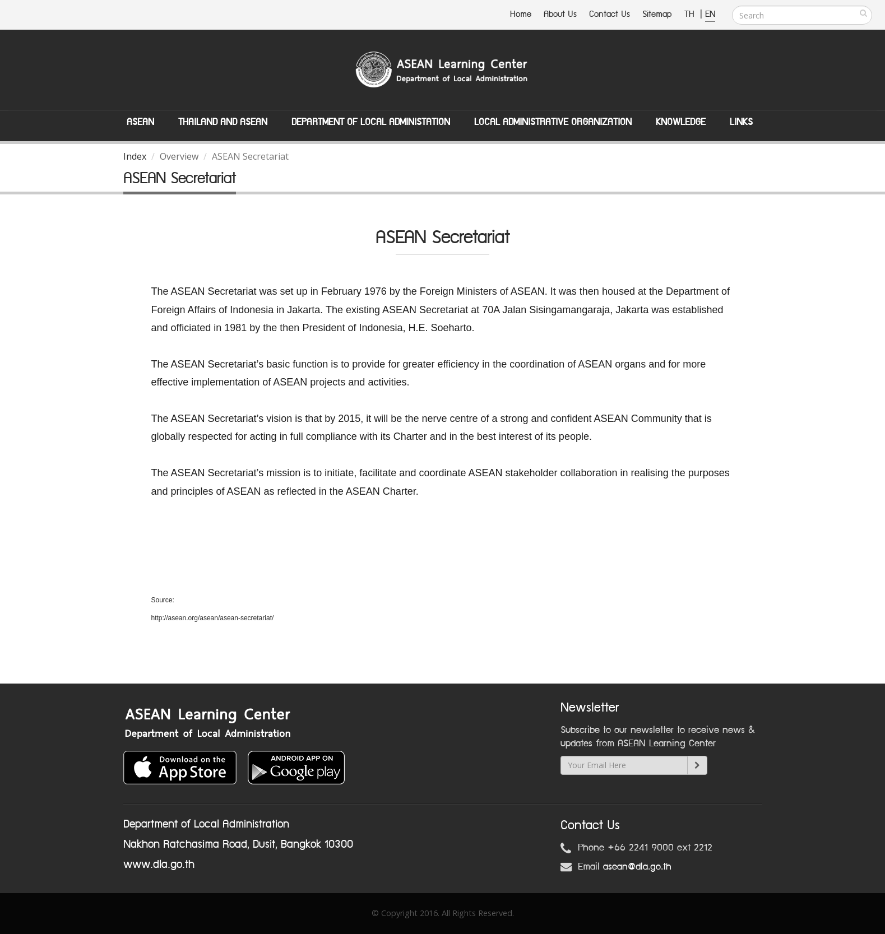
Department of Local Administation (370, 122)
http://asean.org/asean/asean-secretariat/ (212, 618)
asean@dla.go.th (637, 866)
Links (741, 122)
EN (710, 14)
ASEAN (140, 122)
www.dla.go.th (158, 864)
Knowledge (681, 122)
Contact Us (609, 14)
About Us (560, 14)
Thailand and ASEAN (222, 122)
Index (134, 156)
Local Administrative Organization (553, 122)
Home (520, 14)
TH (690, 14)
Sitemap (657, 14)
